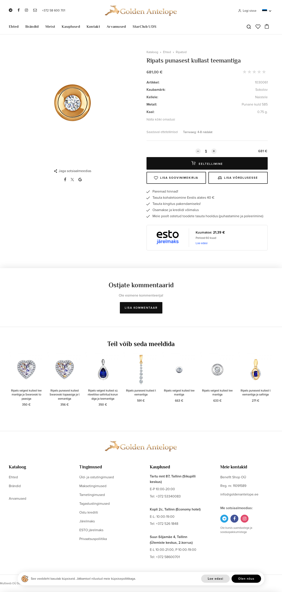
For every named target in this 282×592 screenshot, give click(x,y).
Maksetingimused (92, 486)
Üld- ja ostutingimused (96, 477)
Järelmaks (87, 521)
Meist (50, 26)
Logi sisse (247, 11)
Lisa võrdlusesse (238, 178)
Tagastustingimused (94, 503)
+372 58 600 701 (53, 10)
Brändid (32, 26)
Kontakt (93, 26)
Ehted (14, 26)
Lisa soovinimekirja (176, 178)
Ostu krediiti (88, 512)
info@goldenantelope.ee (239, 494)
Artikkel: (153, 82)
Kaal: (150, 112)
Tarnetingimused (92, 495)
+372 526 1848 (167, 523)
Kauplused (71, 26)
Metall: (152, 104)
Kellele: (152, 97)
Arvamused (116, 26)
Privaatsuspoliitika (93, 539)
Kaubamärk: (156, 89)
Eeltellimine (207, 163)
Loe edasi (202, 243)
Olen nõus (246, 579)
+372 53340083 (168, 496)
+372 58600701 (168, 557)
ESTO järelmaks (91, 530)
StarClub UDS (145, 26)
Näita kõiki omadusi (161, 119)
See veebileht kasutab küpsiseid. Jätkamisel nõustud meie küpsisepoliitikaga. (83, 579)
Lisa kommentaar (141, 308)
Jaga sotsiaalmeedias (75, 171)
